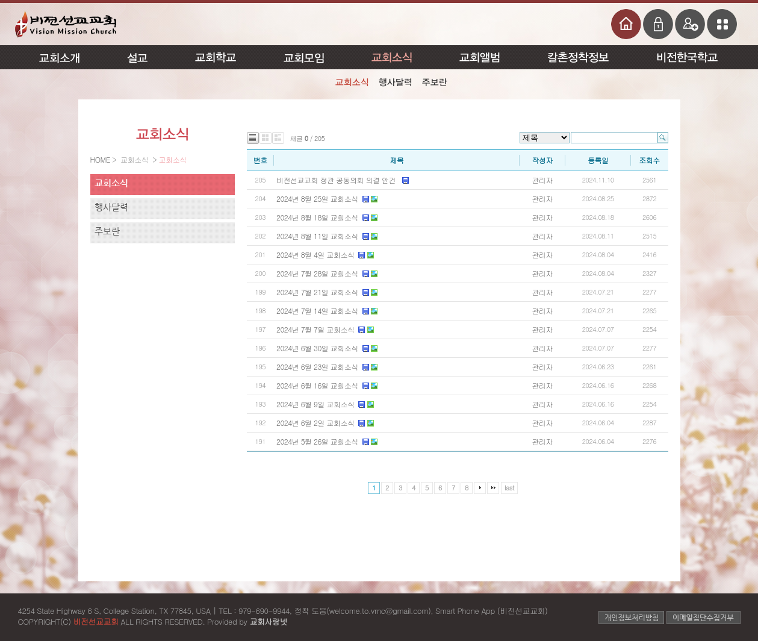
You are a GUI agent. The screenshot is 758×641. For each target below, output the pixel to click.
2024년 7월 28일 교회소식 (317, 273)
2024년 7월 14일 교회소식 (317, 310)
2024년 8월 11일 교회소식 (317, 236)
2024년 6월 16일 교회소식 (317, 385)
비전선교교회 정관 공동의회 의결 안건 (336, 180)
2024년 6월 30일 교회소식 (317, 348)
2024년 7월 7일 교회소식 (315, 329)
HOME (101, 159)
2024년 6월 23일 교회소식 (317, 366)
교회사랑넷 (268, 621)
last (509, 487)
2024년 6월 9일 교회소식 (315, 404)
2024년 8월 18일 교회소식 (317, 217)
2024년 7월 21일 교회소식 (317, 292)
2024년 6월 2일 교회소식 (315, 422)
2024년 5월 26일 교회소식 (317, 441)
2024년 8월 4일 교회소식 (315, 254)
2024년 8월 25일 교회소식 (317, 198)
